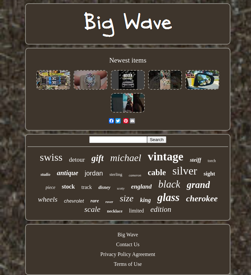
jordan (94, 173)
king (145, 200)
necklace (115, 211)
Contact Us (128, 244)
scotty (121, 188)
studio (45, 174)
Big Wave (128, 234)
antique (67, 173)
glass (168, 197)
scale (92, 209)
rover (109, 202)
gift (98, 158)
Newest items (127, 60)
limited (136, 210)
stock (68, 186)
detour (77, 159)
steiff (195, 160)
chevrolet (74, 201)
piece (51, 187)
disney (104, 187)
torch (212, 160)
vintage (165, 156)
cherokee (202, 198)
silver (185, 171)
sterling (115, 174)
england (141, 186)
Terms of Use (128, 264)
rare (95, 200)
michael (125, 157)
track (86, 187)
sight (209, 174)
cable (157, 172)
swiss (51, 157)
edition (160, 209)
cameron (135, 175)
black (169, 184)
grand (198, 184)
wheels (48, 199)
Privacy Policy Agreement (127, 254)
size (126, 198)
